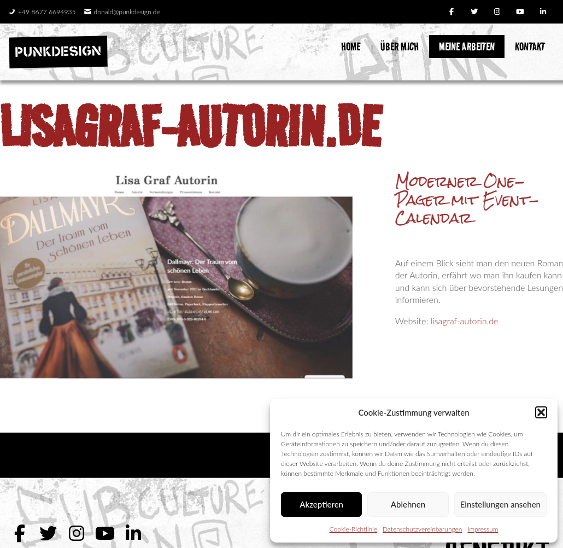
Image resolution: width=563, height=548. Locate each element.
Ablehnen (408, 504)
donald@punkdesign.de (122, 12)
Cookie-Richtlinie (353, 529)
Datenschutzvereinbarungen (422, 529)
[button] (541, 412)
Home (350, 46)
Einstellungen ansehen (500, 504)
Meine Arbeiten (467, 46)
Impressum (482, 529)
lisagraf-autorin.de (190, 126)
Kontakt (530, 46)
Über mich (399, 46)
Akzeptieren (321, 504)
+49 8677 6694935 (42, 12)
